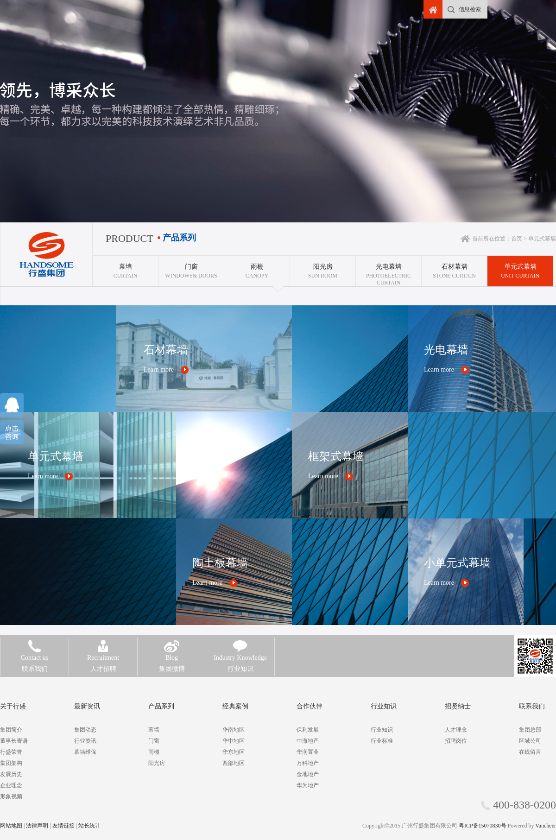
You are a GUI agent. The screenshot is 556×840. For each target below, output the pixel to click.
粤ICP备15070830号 (482, 825)
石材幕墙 (166, 350)
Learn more (159, 369)
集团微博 (172, 662)
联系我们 (34, 662)
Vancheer (545, 825)
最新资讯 (87, 706)
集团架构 (11, 763)
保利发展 (308, 729)
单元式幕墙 (55, 456)
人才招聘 (103, 662)
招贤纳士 (458, 706)
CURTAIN (125, 267)
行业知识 (240, 662)
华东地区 (233, 752)
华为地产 (308, 785)
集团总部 (530, 729)
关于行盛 (13, 706)
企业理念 (11, 785)
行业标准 (382, 741)
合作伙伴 (309, 706)
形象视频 (11, 796)
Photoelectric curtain (388, 271)
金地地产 (308, 774)
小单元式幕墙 (457, 563)
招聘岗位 (456, 741)
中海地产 (308, 741)
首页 (516, 238)
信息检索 (470, 9)
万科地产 (308, 763)
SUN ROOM (322, 267)
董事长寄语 (14, 741)
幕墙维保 (85, 752)
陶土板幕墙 (220, 563)
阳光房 (156, 763)
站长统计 (89, 825)
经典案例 (235, 706)
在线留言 (530, 752)
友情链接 (63, 825)
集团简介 (11, 729)
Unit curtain (520, 267)
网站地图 (11, 825)
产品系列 (161, 706)
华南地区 (233, 729)
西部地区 (233, 763)
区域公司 (530, 741)
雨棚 (153, 752)
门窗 (153, 741)
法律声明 (37, 825)
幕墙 (153, 729)
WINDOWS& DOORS (191, 267)
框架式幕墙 (336, 456)
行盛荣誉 (11, 752)
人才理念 (456, 729)
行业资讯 (85, 741)
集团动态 (85, 729)
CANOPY (257, 267)
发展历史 (11, 774)
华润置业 (308, 752)
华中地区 (233, 741)
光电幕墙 (446, 350)
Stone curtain (454, 267)
